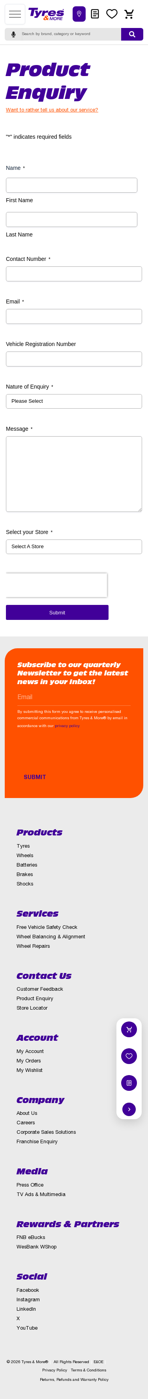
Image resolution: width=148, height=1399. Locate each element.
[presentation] (77, 755)
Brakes (25, 875)
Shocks (25, 884)
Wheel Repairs (33, 946)
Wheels (25, 856)
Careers (26, 1123)
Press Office (30, 1185)
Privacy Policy (54, 1371)
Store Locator (32, 1008)
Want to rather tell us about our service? (52, 110)
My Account (30, 1052)
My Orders (29, 1061)
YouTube (27, 1328)
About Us (27, 1113)
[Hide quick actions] (129, 1109)
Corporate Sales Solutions (46, 1132)
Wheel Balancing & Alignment (51, 937)
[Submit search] (132, 34)
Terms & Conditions (88, 1371)
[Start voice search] (13, 34)
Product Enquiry (35, 999)
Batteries (27, 865)
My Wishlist (30, 1070)
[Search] (71, 34)
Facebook (28, 1290)
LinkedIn (26, 1309)
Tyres (23, 846)
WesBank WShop (36, 1247)
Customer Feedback (40, 989)
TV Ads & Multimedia (41, 1195)
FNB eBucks (31, 1238)
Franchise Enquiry (37, 1142)
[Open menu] (15, 14)
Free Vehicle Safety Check (47, 927)
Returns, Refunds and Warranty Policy (74, 1380)
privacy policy (67, 726)
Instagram (28, 1300)
